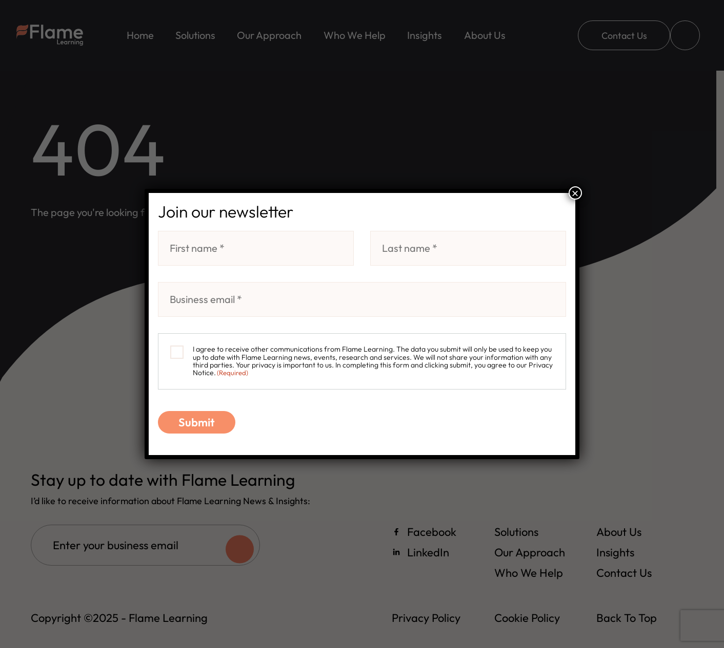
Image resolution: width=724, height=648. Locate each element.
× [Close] (575, 193)
